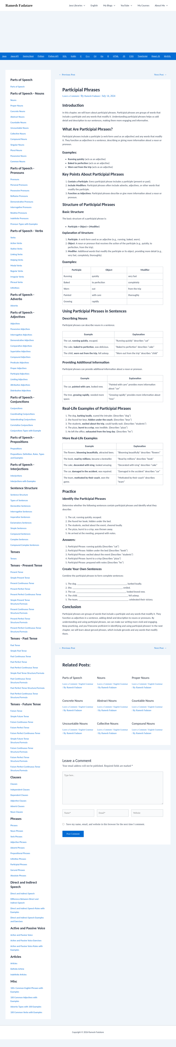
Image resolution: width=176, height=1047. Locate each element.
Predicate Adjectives (20, 362)
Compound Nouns (19, 139)
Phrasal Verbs (17, 282)
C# (95, 56)
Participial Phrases (19, 872)
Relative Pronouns (19, 213)
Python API (53, 56)
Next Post (159, 75)
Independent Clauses (20, 797)
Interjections (16, 475)
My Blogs (111, 5)
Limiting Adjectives (19, 379)
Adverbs (14, 306)
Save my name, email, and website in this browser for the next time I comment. (105, 828)
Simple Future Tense (20, 724)
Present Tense (17, 572)
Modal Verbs (16, 265)
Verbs (13, 237)
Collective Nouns (18, 133)
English (96, 5)
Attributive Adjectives (21, 385)
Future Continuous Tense (22, 729)
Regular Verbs (17, 271)
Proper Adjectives (19, 368)
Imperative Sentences (21, 517)
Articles (14, 971)
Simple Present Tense (21, 577)
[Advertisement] (88, 32)
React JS (156, 56)
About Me (161, 5)
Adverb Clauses (18, 814)
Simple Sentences (19, 528)
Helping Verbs (17, 260)
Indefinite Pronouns (20, 218)
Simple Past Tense (19, 651)
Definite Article (17, 976)
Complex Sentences (20, 539)
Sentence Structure (20, 495)
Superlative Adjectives (21, 351)
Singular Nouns (18, 145)
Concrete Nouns (18, 111)
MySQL (167, 56)
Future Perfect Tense (20, 735)
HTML (116, 56)
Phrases (14, 833)
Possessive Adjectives (21, 329)
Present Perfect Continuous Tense (27, 594)
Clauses (14, 791)
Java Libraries (80, 5)
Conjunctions (17, 408)
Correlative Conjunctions (22, 425)
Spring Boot (28, 56)
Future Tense (16, 718)
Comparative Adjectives (22, 346)
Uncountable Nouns (20, 128)
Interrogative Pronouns (22, 207)
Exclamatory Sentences (22, 522)
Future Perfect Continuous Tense (26, 740)
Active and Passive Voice (22, 942)
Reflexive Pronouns (20, 196)
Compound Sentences (21, 534)
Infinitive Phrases (19, 866)
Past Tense (15, 645)
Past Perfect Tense (19, 662)
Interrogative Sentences (22, 511)
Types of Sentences (20, 500)
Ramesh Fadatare (19, 5)
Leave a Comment (71, 96)
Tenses (13, 558)
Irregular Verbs (17, 276)
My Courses (144, 5)
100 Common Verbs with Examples (27, 1020)
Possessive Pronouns (20, 190)
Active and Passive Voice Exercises (27, 948)
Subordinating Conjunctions (24, 419)
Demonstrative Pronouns (22, 201)
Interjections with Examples (24, 481)
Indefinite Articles (19, 982)
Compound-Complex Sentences (26, 545)
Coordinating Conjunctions (23, 414)
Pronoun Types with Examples (25, 224)
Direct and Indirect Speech (23, 901)
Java (4, 56)
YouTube (128, 5)
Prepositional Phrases (21, 861)
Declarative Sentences (21, 506)
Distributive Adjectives (21, 390)
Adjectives (15, 323)
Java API (15, 56)
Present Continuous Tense (23, 583)
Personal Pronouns (19, 185)
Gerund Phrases (18, 877)
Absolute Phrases (19, 883)
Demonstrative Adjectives (23, 340)
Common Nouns (18, 161)
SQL (65, 56)
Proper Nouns (17, 106)
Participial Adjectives (20, 374)
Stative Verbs (17, 249)
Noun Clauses (17, 819)
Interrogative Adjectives (22, 334)
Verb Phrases (16, 844)
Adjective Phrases (19, 849)
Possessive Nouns (19, 156)
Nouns (13, 100)
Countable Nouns (19, 122)
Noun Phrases (17, 838)
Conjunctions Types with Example (27, 431)
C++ (88, 56)
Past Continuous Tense (21, 656)
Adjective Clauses (19, 808)
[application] (86, 5)
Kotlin (73, 56)
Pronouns (15, 179)
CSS (131, 56)
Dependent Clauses (20, 802)
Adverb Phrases (18, 855)
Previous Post (68, 75)
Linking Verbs (17, 254)
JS (124, 56)
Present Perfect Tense (21, 589)
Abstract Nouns (18, 117)
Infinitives (15, 288)
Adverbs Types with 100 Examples (27, 1014)
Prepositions (16, 448)
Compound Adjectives (21, 357)
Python (41, 56)
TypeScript (142, 56)
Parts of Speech (18, 86)
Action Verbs (16, 243)
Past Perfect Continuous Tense (25, 667)
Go (102, 56)
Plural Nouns (16, 150)
